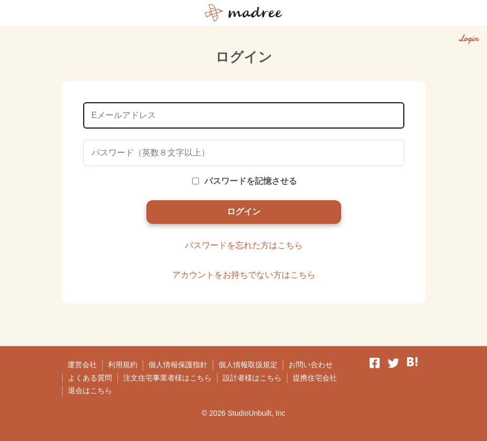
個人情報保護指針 (177, 364)
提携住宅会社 (315, 378)
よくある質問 (90, 378)
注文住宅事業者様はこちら (167, 378)
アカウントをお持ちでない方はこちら (243, 274)
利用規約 (122, 364)
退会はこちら (90, 390)
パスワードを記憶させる (244, 181)
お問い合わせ (311, 364)
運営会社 (82, 364)
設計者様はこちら (252, 378)
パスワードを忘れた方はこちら (244, 245)
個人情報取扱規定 (247, 364)
